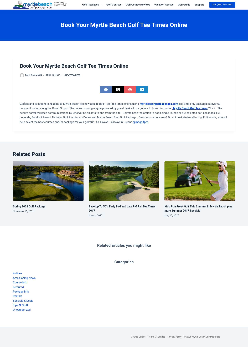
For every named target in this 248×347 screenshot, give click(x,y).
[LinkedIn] (142, 89)
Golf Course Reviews (138, 4)
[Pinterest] (130, 89)
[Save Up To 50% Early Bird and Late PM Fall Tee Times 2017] (124, 181)
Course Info (20, 282)
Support (199, 4)
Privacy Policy (175, 336)
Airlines (17, 273)
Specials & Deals (23, 300)
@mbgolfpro (140, 122)
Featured (18, 287)
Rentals (17, 296)
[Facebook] (106, 89)
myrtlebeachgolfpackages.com (159, 103)
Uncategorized (72, 75)
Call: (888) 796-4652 (222, 4)
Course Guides (138, 336)
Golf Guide (184, 4)
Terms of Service (156, 336)
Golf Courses (114, 4)
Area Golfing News (24, 278)
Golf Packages (93, 5)
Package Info (21, 291)
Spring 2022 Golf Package (29, 206)
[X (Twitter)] (118, 89)
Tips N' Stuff (20, 305)
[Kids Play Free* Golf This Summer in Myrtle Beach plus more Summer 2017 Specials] (199, 181)
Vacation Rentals (164, 4)
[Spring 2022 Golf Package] (48, 181)
